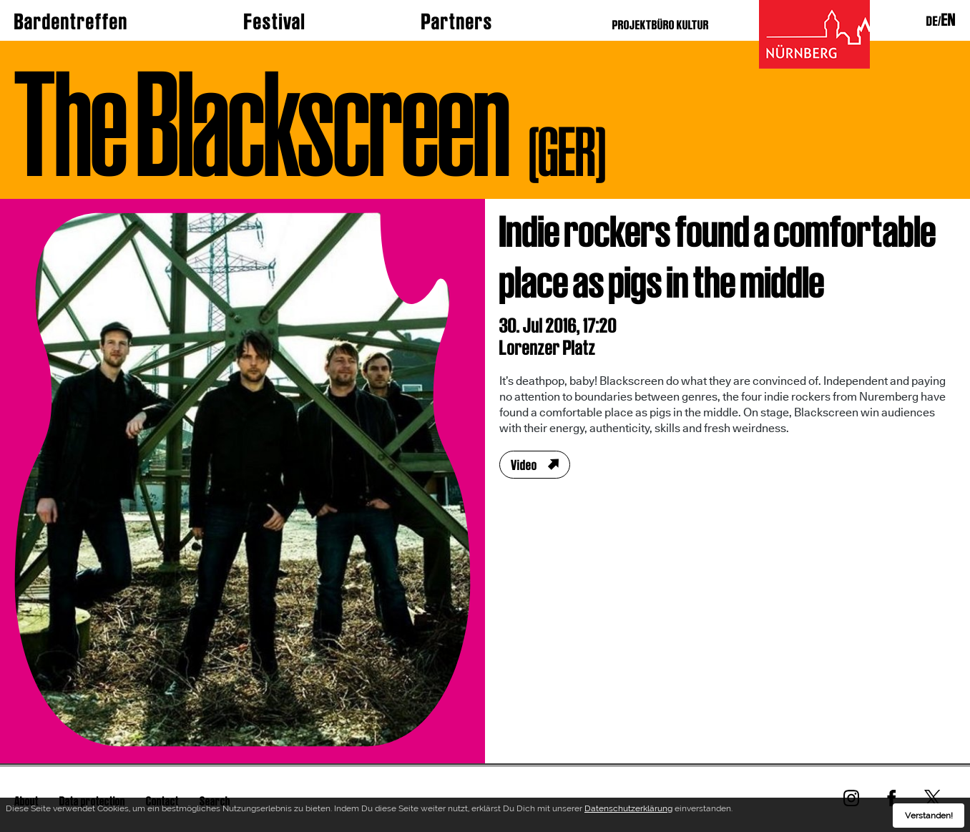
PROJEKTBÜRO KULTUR (660, 24)
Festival (274, 21)
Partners (457, 21)
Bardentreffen (71, 21)
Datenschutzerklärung (628, 811)
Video (524, 465)
